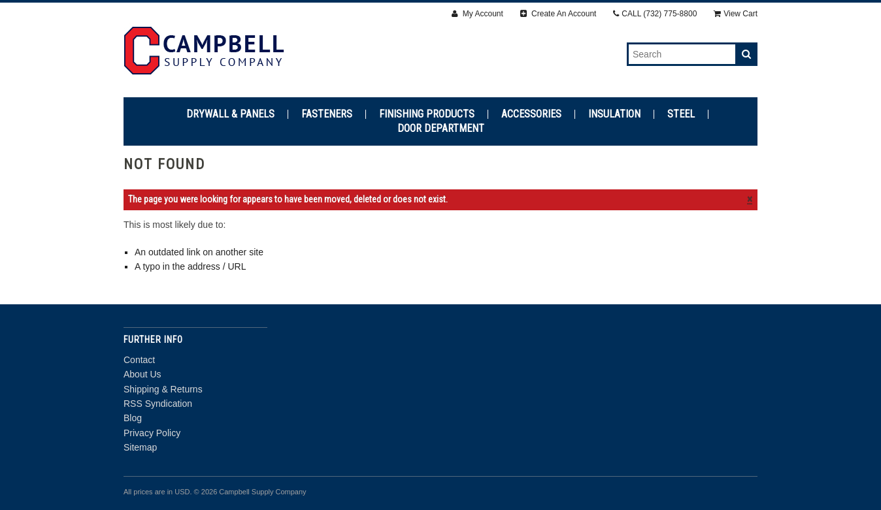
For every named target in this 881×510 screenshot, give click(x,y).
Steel (681, 114)
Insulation (614, 114)
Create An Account (558, 13)
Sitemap (140, 447)
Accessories (531, 114)
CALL (655, 13)
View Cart (735, 13)
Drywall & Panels (230, 114)
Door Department (440, 128)
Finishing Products (426, 114)
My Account (477, 13)
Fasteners (326, 114)
